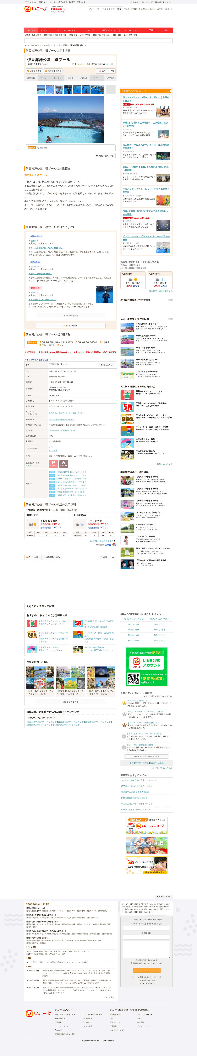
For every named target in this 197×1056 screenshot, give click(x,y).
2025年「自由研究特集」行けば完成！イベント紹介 (45, 954)
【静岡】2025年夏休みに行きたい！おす (71, 475)
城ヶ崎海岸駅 (54, 430)
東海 (71, 35)
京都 (103, 35)
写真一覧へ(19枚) (105, 156)
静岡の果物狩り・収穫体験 (36, 943)
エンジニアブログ (116, 1030)
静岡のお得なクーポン (34, 924)
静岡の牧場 (81, 911)
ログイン (168, 2)
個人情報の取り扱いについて (146, 960)
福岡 (135, 35)
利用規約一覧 (60, 1018)
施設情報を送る (53, 71)
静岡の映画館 (65, 934)
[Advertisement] (70, 218)
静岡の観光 (102, 911)
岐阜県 (138, 763)
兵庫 (108, 35)
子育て (152, 30)
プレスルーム (87, 1022)
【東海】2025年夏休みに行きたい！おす (71, 472)
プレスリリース (143, 1026)
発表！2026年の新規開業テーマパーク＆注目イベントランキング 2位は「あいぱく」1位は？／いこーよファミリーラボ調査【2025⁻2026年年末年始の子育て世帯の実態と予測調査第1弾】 (76, 973)
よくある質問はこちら (146, 980)
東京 (50, 35)
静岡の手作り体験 (46, 918)
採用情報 (113, 1026)
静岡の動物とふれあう (63, 918)
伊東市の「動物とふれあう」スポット (137, 786)
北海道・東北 (30, 35)
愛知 (75, 35)
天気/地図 (110, 78)
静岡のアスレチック (84, 924)
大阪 (99, 35)
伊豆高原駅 (65, 430)
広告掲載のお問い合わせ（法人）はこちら (146, 963)
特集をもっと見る (165, 464)
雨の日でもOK (136, 9)
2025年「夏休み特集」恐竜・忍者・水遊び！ (43, 951)
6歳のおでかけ (133, 635)
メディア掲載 (87, 1026)
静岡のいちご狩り (95, 940)
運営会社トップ (116, 1015)
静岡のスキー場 (47, 940)
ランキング (89, 30)
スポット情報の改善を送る (36, 360)
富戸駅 (73, 430)
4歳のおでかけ (133, 630)
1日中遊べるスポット (165, 9)
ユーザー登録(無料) (155, 2)
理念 (111, 1018)
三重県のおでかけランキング (67, 725)
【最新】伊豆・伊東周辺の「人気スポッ (71, 495)
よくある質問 (87, 1018)
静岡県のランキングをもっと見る (146, 756)
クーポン (57, 78)
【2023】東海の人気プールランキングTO (71, 489)
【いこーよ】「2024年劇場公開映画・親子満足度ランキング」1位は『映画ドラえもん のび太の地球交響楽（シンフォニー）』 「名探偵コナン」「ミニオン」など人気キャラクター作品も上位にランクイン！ (76, 990)
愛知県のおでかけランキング (40, 725)
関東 (45, 35)
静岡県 (146, 763)
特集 (166, 30)
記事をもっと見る (70, 701)
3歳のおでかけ (159, 624)
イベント (45, 30)
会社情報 (140, 1022)
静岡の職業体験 (92, 918)
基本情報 (31, 78)
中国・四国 (117, 35)
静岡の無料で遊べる (52, 924)
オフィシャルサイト (106, 365)
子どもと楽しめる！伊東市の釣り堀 (136, 804)
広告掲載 (58, 1022)
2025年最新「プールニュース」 (75, 951)
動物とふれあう (149, 9)
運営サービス (115, 1022)
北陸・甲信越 (85, 35)
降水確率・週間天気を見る (101, 541)
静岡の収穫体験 (79, 918)
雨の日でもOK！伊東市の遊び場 (135, 792)
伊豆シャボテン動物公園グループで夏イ (71, 482)
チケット (44, 78)
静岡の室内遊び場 (51, 934)
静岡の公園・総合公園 (101, 924)
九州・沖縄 (128, 35)
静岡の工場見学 (32, 918)
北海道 (38, 35)
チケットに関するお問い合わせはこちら (147, 977)
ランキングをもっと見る (162, 768)
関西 (95, 35)
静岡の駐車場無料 (68, 924)
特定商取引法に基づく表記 (65, 1034)
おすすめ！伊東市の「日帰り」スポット (138, 780)
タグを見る (53, 451)
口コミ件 (110, 64)
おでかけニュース (132, 30)
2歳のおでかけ (133, 624)
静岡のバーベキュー (57, 911)
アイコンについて (32, 465)
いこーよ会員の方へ (146, 984)
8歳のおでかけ (133, 641)
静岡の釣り (71, 911)
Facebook (58, 1030)
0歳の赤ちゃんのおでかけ (133, 619)
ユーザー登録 (31, 962)
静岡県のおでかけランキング (98, 722)
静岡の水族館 (107, 934)
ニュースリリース (61, 1026)
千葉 (60, 35)
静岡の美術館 (95, 934)
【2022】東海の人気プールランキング (71, 492)
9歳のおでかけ (159, 641)
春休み (126, 9)
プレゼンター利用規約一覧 (92, 1015)
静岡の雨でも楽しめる (34, 934)
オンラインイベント (66, 30)
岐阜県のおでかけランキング (71, 722)
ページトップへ (164, 897)
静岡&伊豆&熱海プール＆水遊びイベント (71, 479)
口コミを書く (34, 71)
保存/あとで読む (137, 2)
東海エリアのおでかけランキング (42, 722)
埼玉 (64, 35)
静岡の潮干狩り (81, 940)
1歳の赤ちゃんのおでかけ (159, 619)
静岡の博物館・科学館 (80, 934)
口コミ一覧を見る (71, 315)
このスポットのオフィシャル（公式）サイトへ (66, 413)
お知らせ (84, 78)
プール (51, 447)
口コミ (71, 78)
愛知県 (153, 763)
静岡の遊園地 (31, 911)
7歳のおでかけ (159, 635)
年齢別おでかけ (108, 30)
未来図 (139, 1018)
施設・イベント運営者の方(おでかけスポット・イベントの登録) (63, 962)
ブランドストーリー (144, 1015)
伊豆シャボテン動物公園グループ (61, 420)
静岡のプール (92, 911)
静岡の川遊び (31, 927)
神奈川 (55, 35)
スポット (31, 30)
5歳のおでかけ (159, 630)
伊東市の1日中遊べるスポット (134, 798)
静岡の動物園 (43, 911)
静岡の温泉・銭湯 (33, 940)
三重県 (161, 763)
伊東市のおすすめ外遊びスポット (135, 809)
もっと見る (110, 997)
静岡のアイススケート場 (64, 940)
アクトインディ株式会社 (138, 1010)
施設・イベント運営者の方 (65, 1015)
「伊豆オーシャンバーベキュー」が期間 (71, 485)
